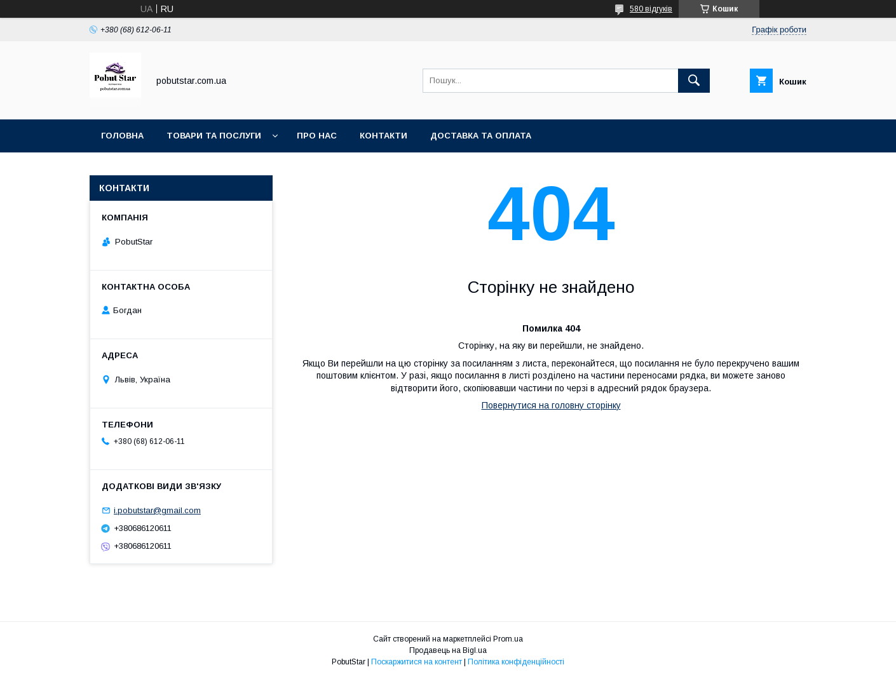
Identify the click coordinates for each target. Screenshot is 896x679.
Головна (122, 135)
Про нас (317, 135)
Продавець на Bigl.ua (448, 650)
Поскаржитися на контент (416, 661)
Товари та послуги (213, 135)
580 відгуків (651, 8)
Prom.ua (508, 639)
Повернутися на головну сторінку (551, 405)
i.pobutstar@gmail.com (157, 510)
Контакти (383, 135)
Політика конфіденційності (516, 661)
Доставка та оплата (480, 135)
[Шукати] (694, 81)
